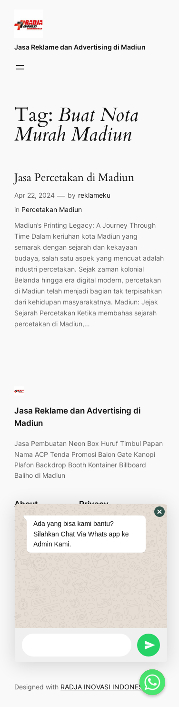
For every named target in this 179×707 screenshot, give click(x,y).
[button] (159, 511)
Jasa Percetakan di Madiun (74, 178)
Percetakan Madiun (51, 209)
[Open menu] (20, 67)
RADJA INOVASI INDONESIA (104, 687)
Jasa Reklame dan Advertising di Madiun (80, 47)
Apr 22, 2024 (34, 195)
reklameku (94, 195)
